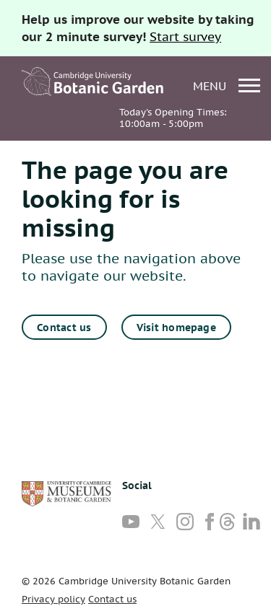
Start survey (185, 37)
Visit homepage (176, 327)
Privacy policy (53, 599)
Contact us (64, 327)
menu (226, 85)
